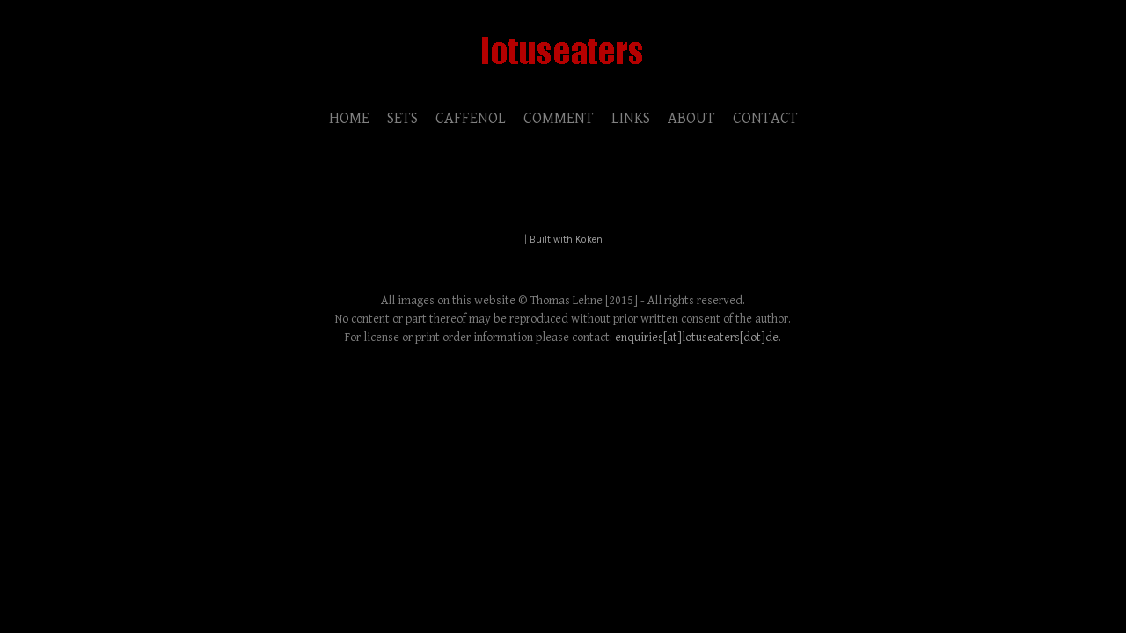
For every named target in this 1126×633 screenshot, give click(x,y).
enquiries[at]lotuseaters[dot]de (697, 338)
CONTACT (765, 118)
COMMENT (558, 118)
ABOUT (691, 118)
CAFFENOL (470, 118)
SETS (402, 118)
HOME (349, 118)
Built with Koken (566, 239)
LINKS (630, 118)
